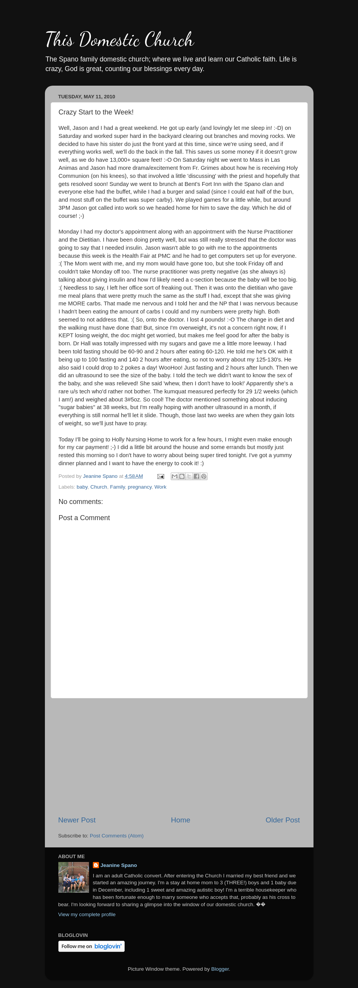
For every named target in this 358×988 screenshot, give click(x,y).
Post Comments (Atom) (117, 836)
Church (99, 487)
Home (180, 820)
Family (117, 487)
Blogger (220, 969)
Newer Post (77, 820)
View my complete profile (87, 914)
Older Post (283, 820)
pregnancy (140, 487)
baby (82, 487)
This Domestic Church (119, 39)
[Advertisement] (179, 757)
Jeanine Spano (119, 865)
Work (160, 487)
